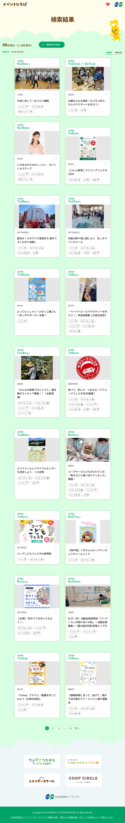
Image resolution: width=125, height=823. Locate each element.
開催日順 (118, 52)
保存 (55, 94)
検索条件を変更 (53, 44)
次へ (77, 728)
